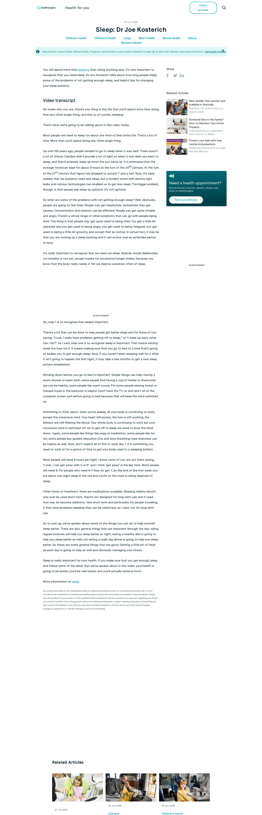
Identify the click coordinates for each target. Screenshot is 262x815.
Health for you (76, 7)
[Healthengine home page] (46, 8)
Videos (155, 7)
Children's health (76, 38)
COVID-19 (172, 7)
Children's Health (105, 38)
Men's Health (147, 38)
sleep (75, 581)
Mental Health (171, 38)
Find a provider (204, 8)
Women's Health (131, 42)
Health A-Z (98, 7)
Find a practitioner (186, 199)
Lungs (127, 38)
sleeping (83, 69)
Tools (140, 7)
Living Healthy (120, 7)
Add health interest (215, 51)
